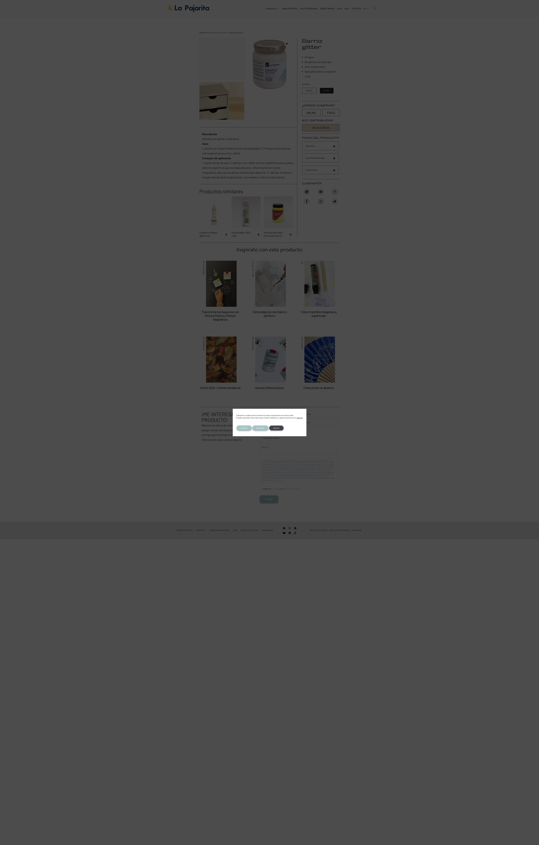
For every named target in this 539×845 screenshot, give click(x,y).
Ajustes (276, 428)
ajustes (300, 418)
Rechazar (260, 428)
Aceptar (244, 428)
